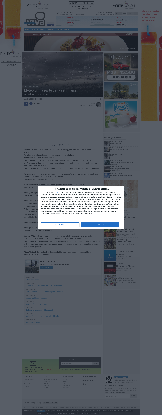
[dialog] (81, 207)
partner (56, 192)
